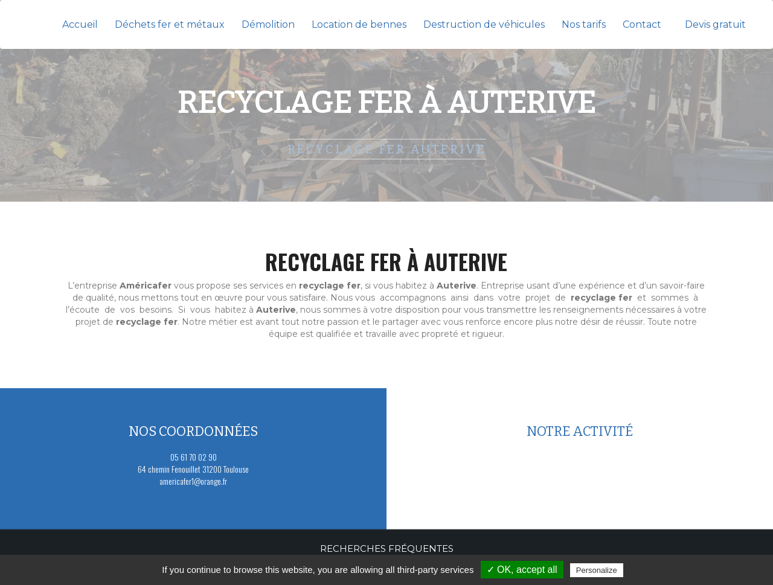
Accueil (80, 24)
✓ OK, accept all (522, 569)
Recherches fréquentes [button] (387, 548)
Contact (642, 24)
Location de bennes (359, 24)
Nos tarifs (584, 24)
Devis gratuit (715, 24)
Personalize (596, 570)
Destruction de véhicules (484, 24)
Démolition (268, 24)
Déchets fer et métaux (170, 24)
